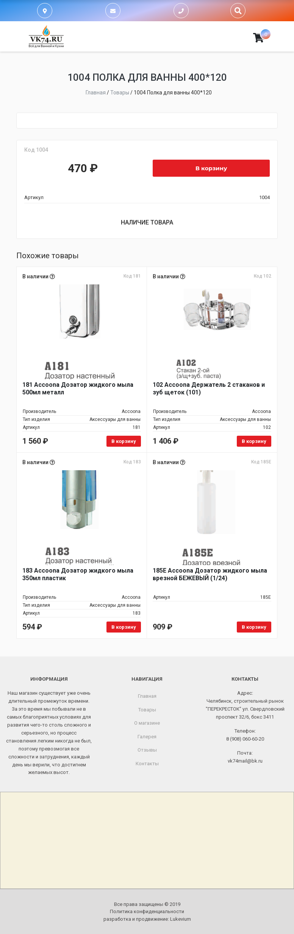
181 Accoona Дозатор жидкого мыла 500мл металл (77, 388)
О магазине (147, 723)
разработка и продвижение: (147, 919)
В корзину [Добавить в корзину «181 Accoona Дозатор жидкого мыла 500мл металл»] (123, 441)
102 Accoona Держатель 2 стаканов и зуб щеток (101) (209, 388)
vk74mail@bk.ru (245, 761)
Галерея (147, 736)
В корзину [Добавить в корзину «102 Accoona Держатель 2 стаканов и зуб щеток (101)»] (254, 441)
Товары (147, 710)
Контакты (147, 763)
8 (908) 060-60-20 (245, 739)
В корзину (211, 168)
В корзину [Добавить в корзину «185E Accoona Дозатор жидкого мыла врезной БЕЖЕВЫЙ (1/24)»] (254, 627)
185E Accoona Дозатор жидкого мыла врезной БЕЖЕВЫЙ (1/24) (210, 574)
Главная (147, 696)
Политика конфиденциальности (147, 911)
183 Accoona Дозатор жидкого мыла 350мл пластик (77, 574)
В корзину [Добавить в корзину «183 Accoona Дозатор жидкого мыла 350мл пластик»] (123, 627)
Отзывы (147, 750)
